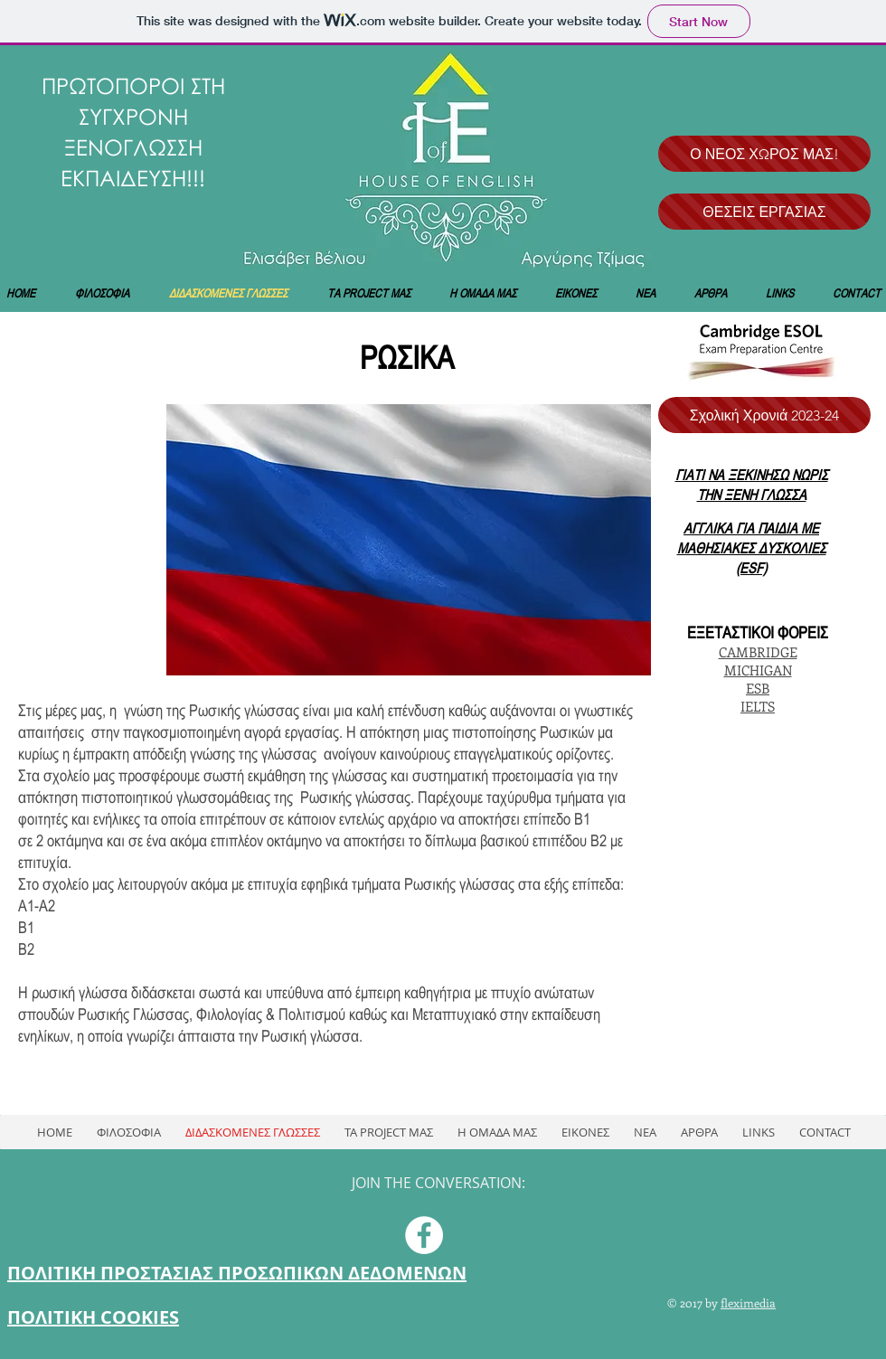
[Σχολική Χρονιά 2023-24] (764, 415)
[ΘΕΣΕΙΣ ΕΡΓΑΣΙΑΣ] (764, 211)
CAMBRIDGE (758, 652)
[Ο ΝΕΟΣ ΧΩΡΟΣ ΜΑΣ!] (764, 154)
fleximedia (748, 1302)
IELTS (757, 706)
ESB (757, 688)
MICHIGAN (758, 670)
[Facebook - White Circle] (424, 1235)
